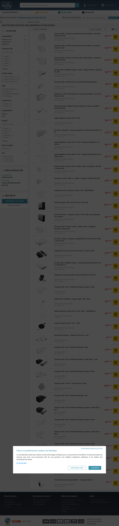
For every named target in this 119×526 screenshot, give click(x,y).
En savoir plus (21, 463)
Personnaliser (77, 468)
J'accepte (95, 468)
